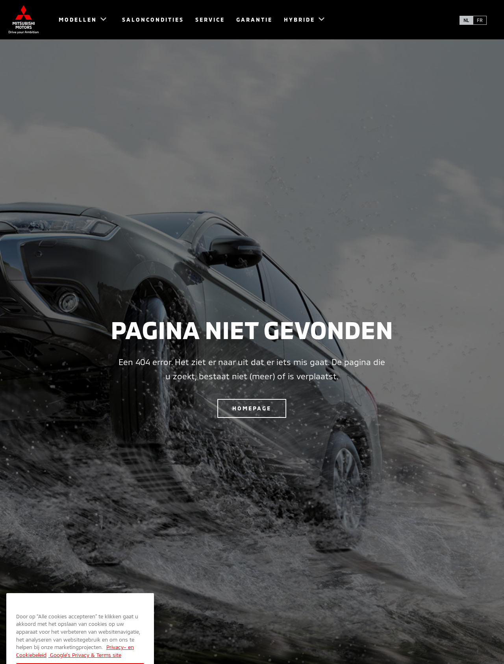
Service (210, 19)
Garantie (254, 19)
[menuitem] (79, 19)
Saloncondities (153, 19)
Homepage (251, 408)
